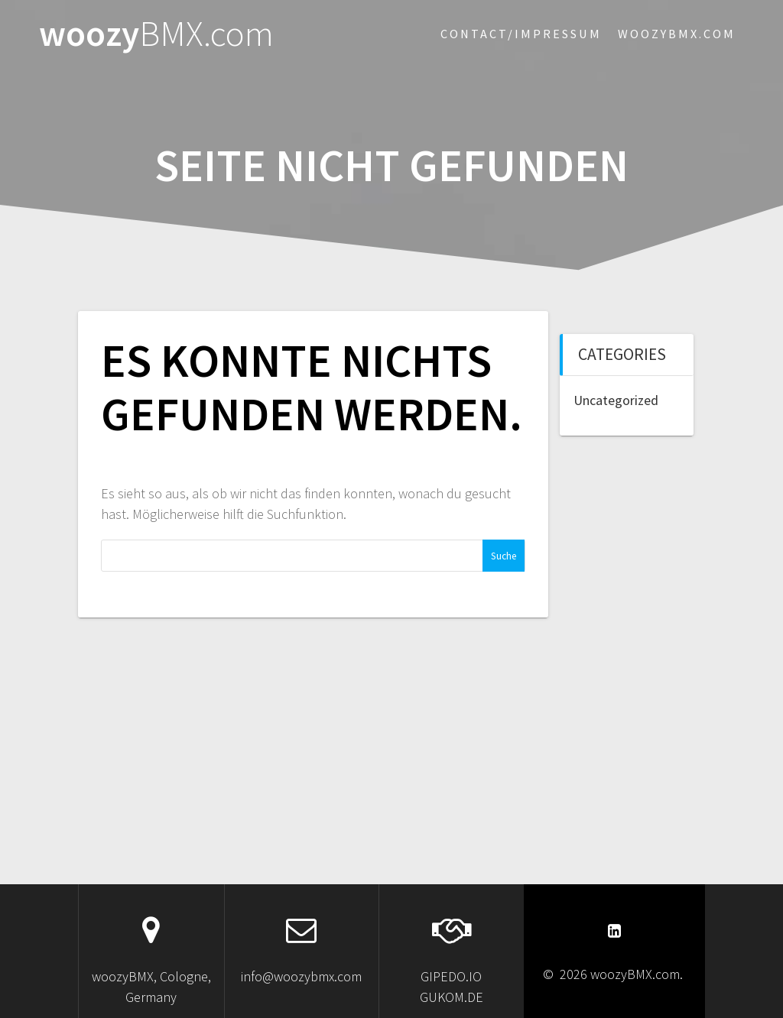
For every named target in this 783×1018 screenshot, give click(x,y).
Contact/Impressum (521, 33)
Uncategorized (615, 400)
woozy (156, 34)
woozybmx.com (677, 33)
